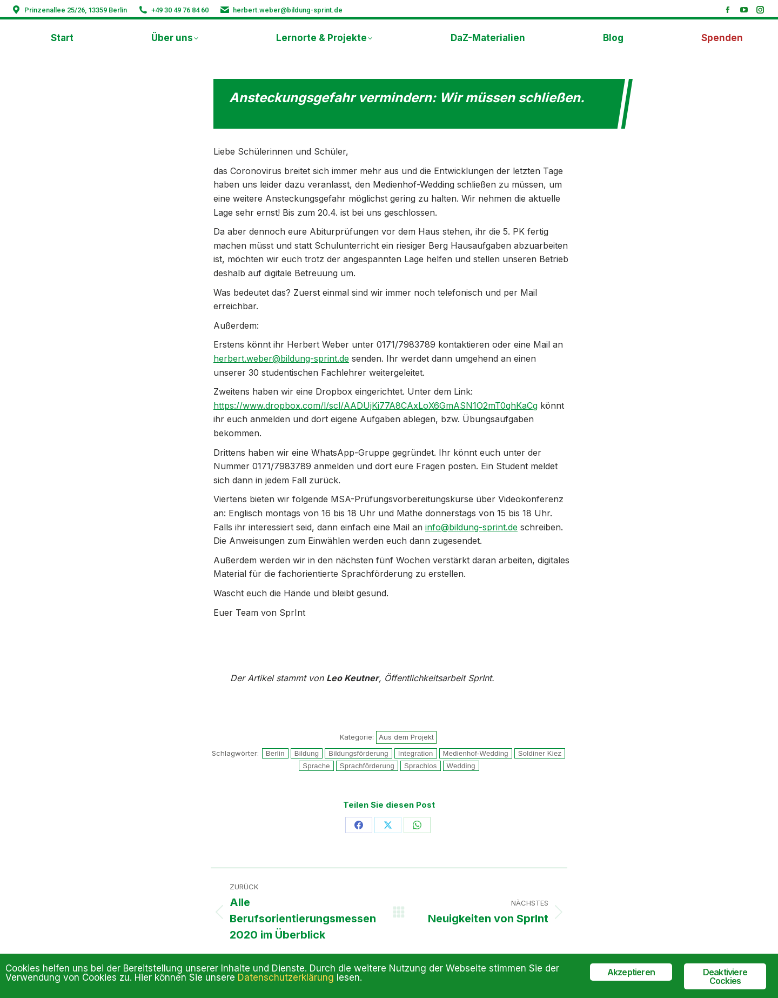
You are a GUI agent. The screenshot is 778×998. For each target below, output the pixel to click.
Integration (415, 753)
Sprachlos (420, 766)
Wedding (461, 766)
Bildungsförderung (358, 753)
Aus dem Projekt (406, 737)
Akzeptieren (631, 972)
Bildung (306, 753)
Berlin (275, 753)
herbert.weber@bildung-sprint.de (288, 10)
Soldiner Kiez (540, 753)
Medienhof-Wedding (475, 753)
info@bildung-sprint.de (471, 527)
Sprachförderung (367, 766)
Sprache (316, 766)
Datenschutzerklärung (286, 977)
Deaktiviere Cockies (725, 976)
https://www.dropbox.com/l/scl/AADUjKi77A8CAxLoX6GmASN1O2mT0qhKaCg (375, 405)
